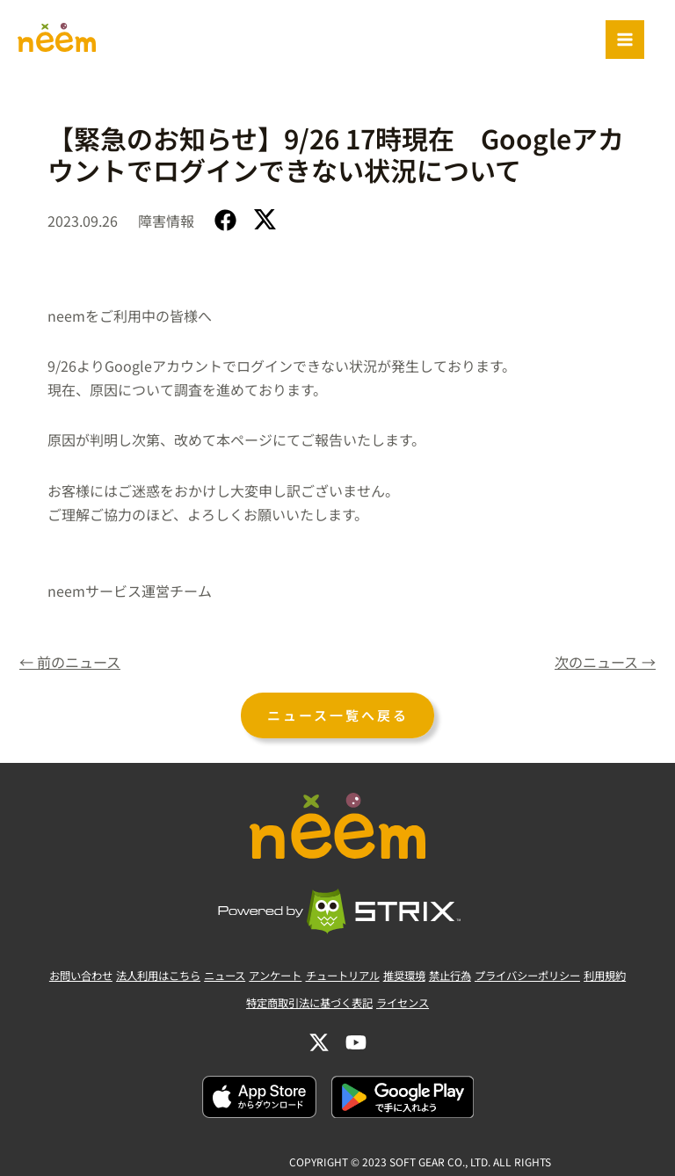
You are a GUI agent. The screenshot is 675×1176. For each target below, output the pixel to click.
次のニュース (602, 663)
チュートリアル (342, 977)
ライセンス (410, 1001)
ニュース (206, 977)
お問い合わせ (40, 977)
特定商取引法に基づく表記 (305, 1001)
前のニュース (73, 663)
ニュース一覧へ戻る (337, 717)
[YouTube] (356, 1036)
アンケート (265, 977)
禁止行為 (468, 977)
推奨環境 (414, 977)
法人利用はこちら (129, 977)
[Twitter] (319, 1036)
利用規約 (646, 977)
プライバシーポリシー (557, 977)
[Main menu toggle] (625, 39)
